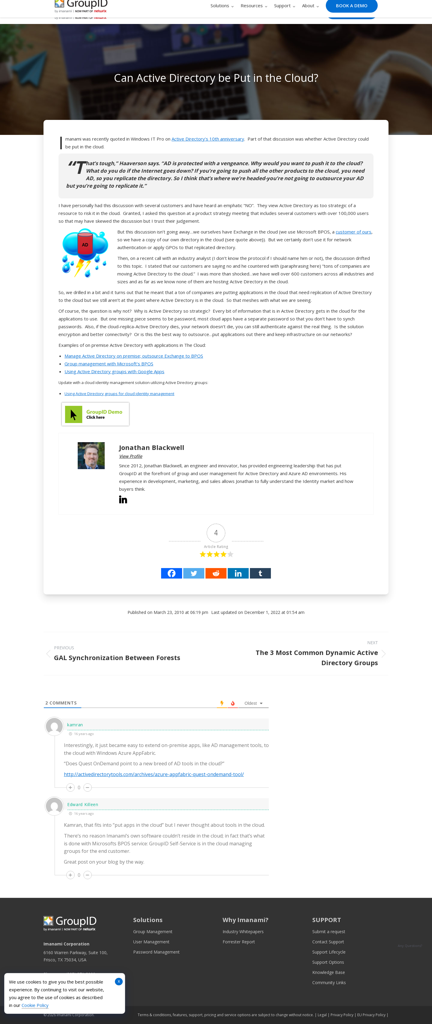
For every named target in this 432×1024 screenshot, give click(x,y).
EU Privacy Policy (371, 1014)
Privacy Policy (342, 1014)
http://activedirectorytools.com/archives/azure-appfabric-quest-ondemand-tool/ (154, 774)
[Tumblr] (260, 573)
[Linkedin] (238, 573)
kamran (75, 725)
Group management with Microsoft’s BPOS (108, 364)
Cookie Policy (35, 1005)
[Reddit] (216, 573)
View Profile (130, 456)
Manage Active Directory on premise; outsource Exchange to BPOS (133, 356)
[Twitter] (193, 573)
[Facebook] (171, 573)
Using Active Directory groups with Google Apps (114, 371)
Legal (322, 1014)
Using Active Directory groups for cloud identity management (119, 393)
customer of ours (353, 232)
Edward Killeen (82, 804)
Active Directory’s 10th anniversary (208, 139)
